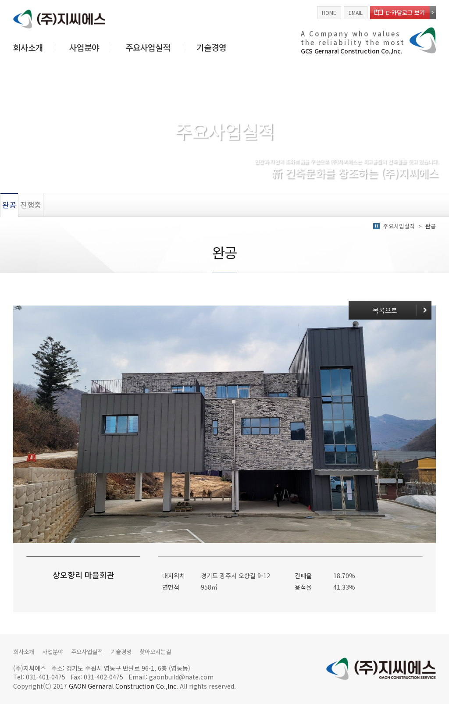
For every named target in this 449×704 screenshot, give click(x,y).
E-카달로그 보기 (405, 12)
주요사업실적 (147, 47)
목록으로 (383, 307)
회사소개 (28, 47)
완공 (9, 204)
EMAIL (356, 12)
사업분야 (84, 47)
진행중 (30, 204)
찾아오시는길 (164, 651)
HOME (329, 12)
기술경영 (211, 47)
